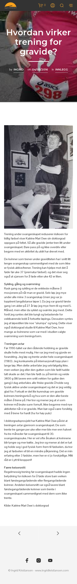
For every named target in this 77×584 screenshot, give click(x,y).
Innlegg (61, 69)
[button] (42, 5)
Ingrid (19, 69)
